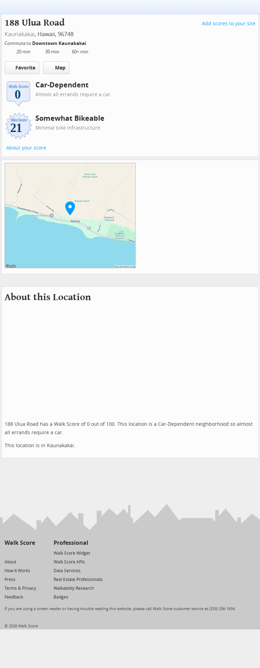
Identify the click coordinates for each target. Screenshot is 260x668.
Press (10, 579)
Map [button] (56, 68)
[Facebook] (19, 553)
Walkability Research (74, 588)
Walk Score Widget (72, 553)
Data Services (67, 570)
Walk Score (20, 543)
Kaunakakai (20, 34)
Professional (71, 543)
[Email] (30, 553)
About (10, 562)
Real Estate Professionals (78, 579)
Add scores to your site (228, 24)
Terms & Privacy (20, 588)
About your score (26, 148)
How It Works (17, 570)
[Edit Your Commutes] (90, 42)
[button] (70, 208)
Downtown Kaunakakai (59, 43)
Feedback (14, 597)
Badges (61, 597)
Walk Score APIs (69, 562)
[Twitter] (9, 553)
